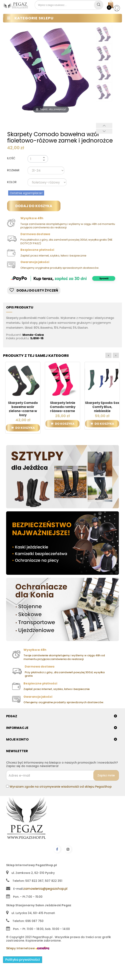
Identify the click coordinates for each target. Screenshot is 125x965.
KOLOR (12, 182)
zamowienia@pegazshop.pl (45, 889)
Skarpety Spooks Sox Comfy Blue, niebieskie (102, 407)
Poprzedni (104, 125)
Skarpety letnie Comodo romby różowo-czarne (62, 407)
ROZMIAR (13, 170)
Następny (104, 131)
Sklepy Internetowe (27, 948)
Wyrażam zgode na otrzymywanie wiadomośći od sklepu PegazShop (61, 787)
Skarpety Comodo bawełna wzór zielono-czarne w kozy (23, 409)
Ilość (11, 158)
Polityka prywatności (22, 959)
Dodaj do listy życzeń (34, 290)
